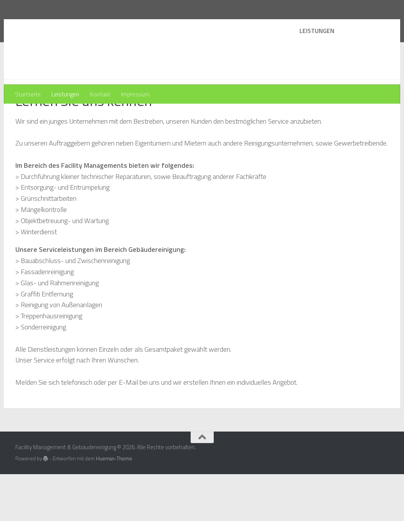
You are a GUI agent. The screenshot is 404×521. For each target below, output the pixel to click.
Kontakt (100, 94)
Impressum (135, 94)
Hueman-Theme (114, 505)
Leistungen (65, 94)
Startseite (28, 94)
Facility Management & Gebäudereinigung (157, 26)
